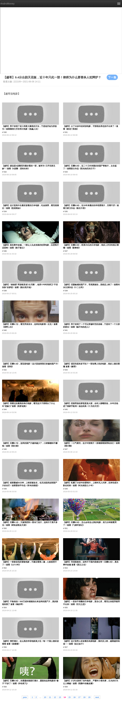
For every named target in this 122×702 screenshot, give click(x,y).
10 (45, 697)
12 (55, 697)
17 (79, 697)
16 (74, 697)
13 (60, 697)
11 (50, 697)
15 (69, 697)
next (97, 697)
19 (89, 697)
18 (84, 697)
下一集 (112, 77)
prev (25, 697)
